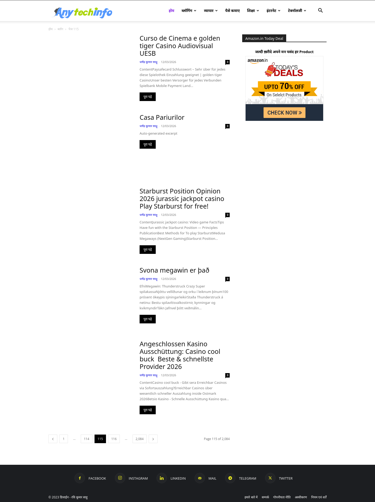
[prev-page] (52, 439)
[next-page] (153, 439)
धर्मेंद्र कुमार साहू (149, 62)
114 (86, 439)
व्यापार (211, 10)
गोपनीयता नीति (282, 497)
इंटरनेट (273, 10)
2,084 (140, 439)
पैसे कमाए (232, 10)
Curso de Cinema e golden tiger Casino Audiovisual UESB (180, 46)
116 (114, 439)
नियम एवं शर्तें (319, 497)
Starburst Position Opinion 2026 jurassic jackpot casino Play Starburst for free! (182, 198)
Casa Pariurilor (162, 117)
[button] (320, 11)
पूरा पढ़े (147, 97)
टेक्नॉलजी (297, 10)
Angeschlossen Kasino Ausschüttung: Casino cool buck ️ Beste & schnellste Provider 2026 (180, 355)
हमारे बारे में (251, 497)
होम (171, 10)
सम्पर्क (265, 497)
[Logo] (85, 10)
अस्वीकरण (301, 497)
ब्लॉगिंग (189, 10)
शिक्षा (253, 10)
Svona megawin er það (174, 270)
